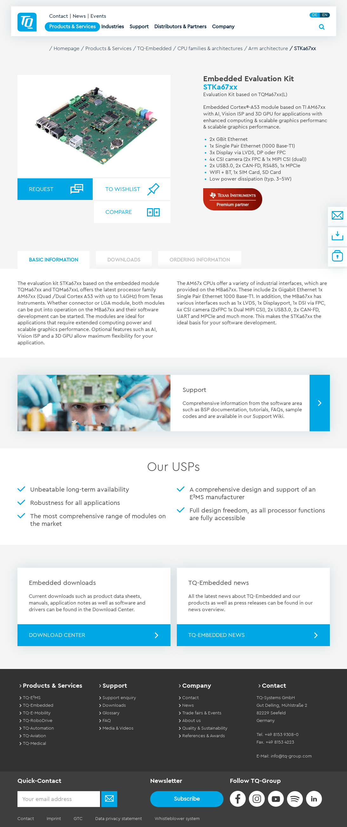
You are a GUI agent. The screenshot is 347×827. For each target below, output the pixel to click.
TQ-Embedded (154, 48)
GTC (78, 819)
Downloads (123, 259)
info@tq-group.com (291, 756)
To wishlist (122, 189)
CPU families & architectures (210, 48)
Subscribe (187, 799)
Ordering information (200, 259)
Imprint (54, 819)
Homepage (66, 48)
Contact (58, 16)
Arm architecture (268, 48)
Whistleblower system (177, 819)
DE (314, 15)
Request (41, 189)
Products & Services (108, 48)
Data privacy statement (118, 819)
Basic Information (53, 259)
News (79, 16)
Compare (118, 212)
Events (98, 16)
